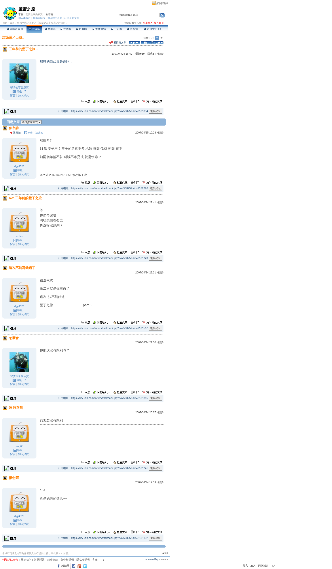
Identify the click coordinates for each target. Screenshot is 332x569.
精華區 (50, 29)
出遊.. (19, 37)
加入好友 (23, 95)
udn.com (163, 559)
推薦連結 (99, 29)
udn (5, 22)
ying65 (19, 446)
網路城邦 (162, 3)
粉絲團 (65, 565)
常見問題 (39, 559)
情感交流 (22, 22)
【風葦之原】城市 (46, 22)
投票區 (65, 29)
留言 (12, 95)
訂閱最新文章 (72, 18)
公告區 (116, 29)
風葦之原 (26, 9)
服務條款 (52, 559)
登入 (245, 565)
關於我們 (26, 559)
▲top (165, 552)
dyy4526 (19, 166)
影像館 (81, 29)
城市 (12, 22)
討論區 (34, 29)
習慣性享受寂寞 (34, 14)
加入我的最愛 (54, 18)
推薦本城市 (39, 18)
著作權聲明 (67, 559)
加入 (253, 565)
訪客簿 (132, 29)
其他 (31, 22)
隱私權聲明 (83, 559)
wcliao (19, 236)
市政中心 (152, 29)
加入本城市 (24, 18)
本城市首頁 (15, 29)
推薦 (160, 53)
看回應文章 (117, 42)
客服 (95, 559)
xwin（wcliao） (37, 132)
